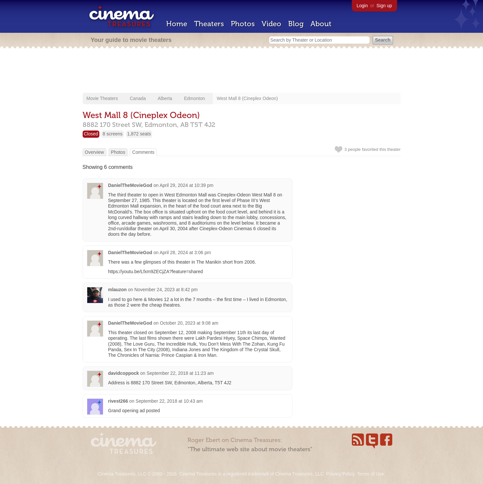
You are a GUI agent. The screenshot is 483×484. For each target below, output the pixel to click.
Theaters (209, 23)
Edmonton (194, 98)
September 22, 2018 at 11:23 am (180, 373)
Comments (143, 152)
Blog (296, 23)
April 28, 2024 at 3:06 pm (185, 252)
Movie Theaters (102, 98)
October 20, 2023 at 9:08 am (189, 323)
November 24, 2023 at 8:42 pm (166, 289)
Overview (94, 152)
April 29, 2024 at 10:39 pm (186, 185)
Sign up (384, 5)
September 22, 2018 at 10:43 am (169, 401)
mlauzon (117, 289)
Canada (138, 98)
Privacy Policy (340, 473)
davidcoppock (123, 373)
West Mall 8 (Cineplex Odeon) (247, 98)
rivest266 (118, 401)
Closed (91, 133)
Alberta (165, 98)
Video (271, 23)
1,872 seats (139, 133)
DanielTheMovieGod (130, 185)
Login (362, 5)
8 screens (113, 133)
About (321, 23)
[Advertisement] (242, 71)
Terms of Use (370, 473)
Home (176, 23)
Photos (243, 23)
